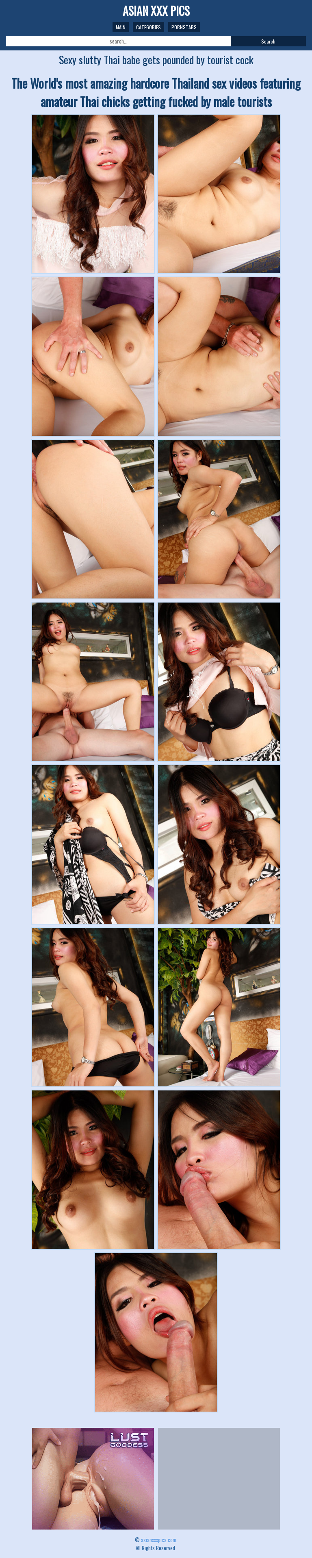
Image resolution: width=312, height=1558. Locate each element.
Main (121, 27)
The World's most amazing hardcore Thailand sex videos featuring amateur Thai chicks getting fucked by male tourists (156, 92)
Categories (148, 27)
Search (268, 41)
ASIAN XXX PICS (156, 10)
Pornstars (184, 27)
